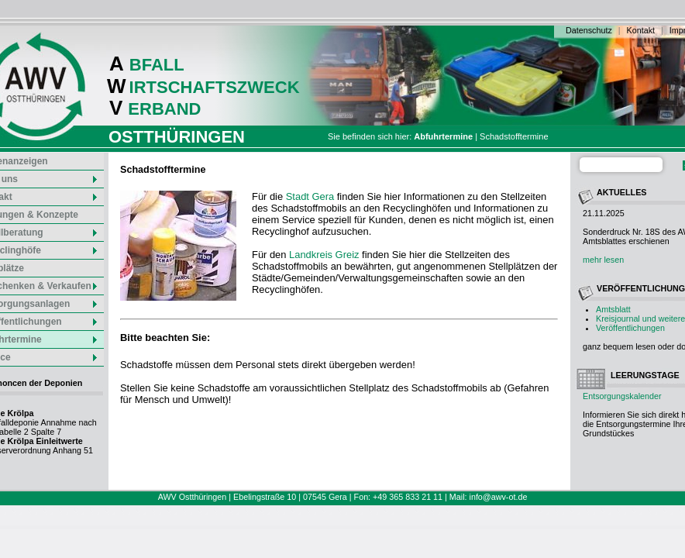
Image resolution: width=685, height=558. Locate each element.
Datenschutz (589, 30)
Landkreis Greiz (324, 254)
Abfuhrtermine (443, 136)
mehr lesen (603, 259)
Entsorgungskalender (622, 396)
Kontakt (641, 30)
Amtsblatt (613, 309)
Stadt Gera (310, 196)
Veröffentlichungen (630, 327)
